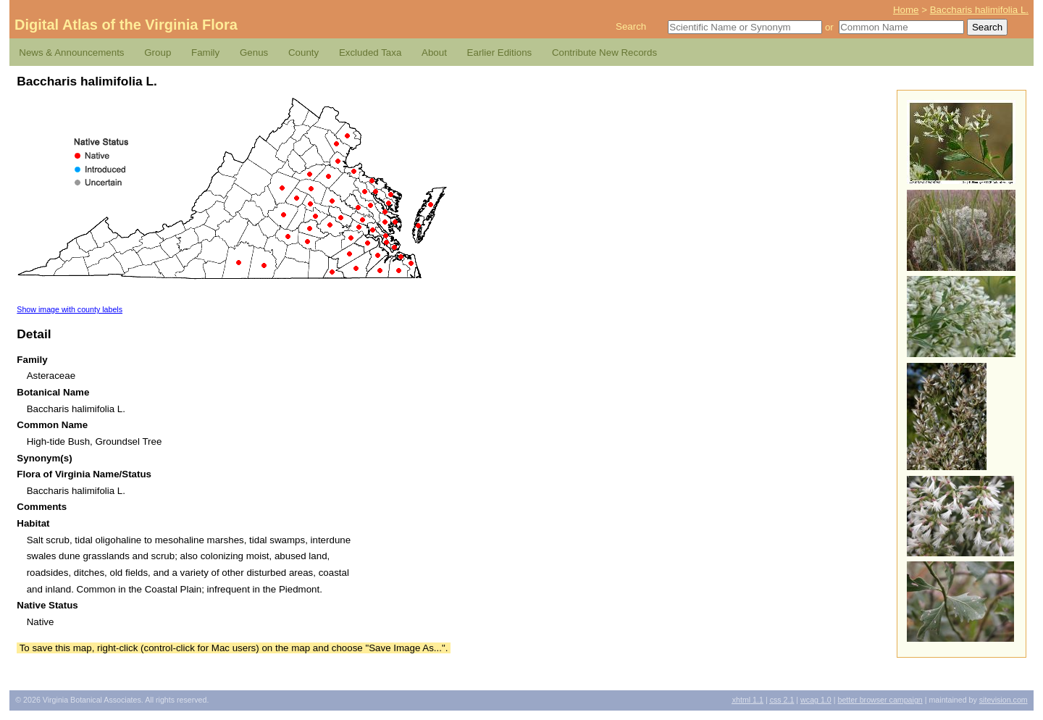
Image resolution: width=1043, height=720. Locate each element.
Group (157, 52)
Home (906, 9)
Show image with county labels (69, 309)
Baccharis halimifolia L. (979, 9)
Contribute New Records (604, 52)
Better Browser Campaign (879, 699)
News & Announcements (71, 52)
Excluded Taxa (370, 52)
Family (205, 52)
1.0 (816, 699)
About (434, 52)
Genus (254, 52)
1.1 (747, 699)
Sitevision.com (1003, 699)
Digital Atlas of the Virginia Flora (126, 25)
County (303, 52)
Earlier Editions (499, 52)
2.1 (782, 699)
